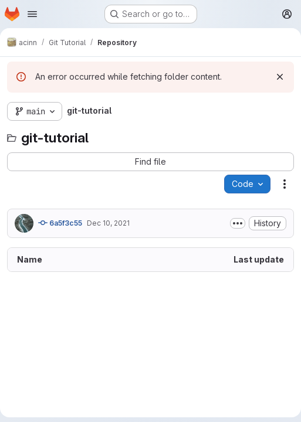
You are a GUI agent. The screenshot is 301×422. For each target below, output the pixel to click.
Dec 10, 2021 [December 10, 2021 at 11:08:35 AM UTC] (108, 223)
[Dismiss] (280, 77)
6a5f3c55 (60, 222)
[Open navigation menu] (32, 14)
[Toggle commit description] (237, 223)
